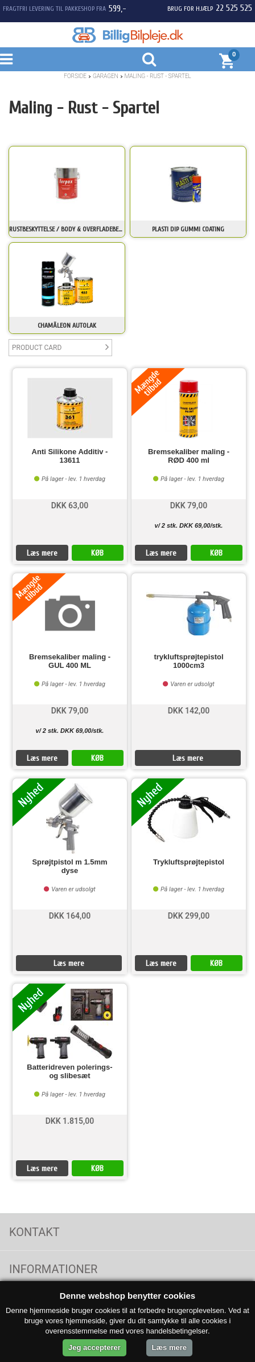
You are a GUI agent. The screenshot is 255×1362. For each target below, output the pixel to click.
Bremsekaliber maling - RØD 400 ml (188, 456)
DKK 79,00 (189, 505)
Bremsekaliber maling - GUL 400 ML (69, 661)
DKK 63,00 (70, 505)
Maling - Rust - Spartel (158, 76)
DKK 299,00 (189, 915)
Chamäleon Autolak (67, 325)
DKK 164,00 (70, 915)
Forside (75, 76)
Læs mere (42, 553)
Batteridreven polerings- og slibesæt (69, 1071)
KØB (97, 553)
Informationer (53, 1269)
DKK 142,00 (189, 710)
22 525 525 (234, 8)
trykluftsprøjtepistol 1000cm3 (188, 661)
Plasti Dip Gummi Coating (188, 229)
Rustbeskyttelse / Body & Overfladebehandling (66, 229)
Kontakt (34, 1232)
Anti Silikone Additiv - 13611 (70, 456)
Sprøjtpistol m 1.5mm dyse (69, 866)
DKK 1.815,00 (70, 1121)
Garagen (105, 76)
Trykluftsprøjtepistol (188, 862)
